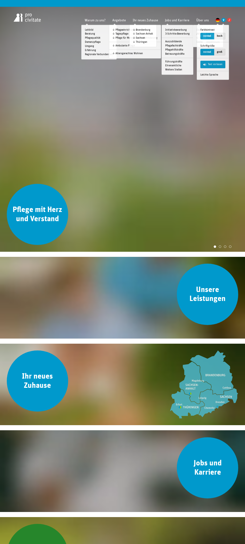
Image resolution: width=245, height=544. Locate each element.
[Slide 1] (215, 246)
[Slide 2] (220, 246)
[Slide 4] (230, 246)
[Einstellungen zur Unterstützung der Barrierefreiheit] (223, 20)
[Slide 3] (225, 246)
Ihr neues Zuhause (145, 20)
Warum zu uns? (95, 20)
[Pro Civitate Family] (229, 20)
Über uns (202, 20)
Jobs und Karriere (177, 20)
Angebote (119, 20)
